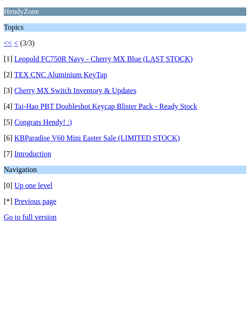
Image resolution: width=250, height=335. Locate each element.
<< (8, 43)
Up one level (33, 185)
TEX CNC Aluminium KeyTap (60, 75)
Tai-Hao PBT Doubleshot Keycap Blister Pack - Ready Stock (105, 106)
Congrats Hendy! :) (43, 122)
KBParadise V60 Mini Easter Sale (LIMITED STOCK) (97, 138)
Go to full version (30, 217)
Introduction (32, 154)
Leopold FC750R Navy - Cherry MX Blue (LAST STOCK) (103, 59)
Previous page (35, 201)
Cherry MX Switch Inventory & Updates (75, 90)
